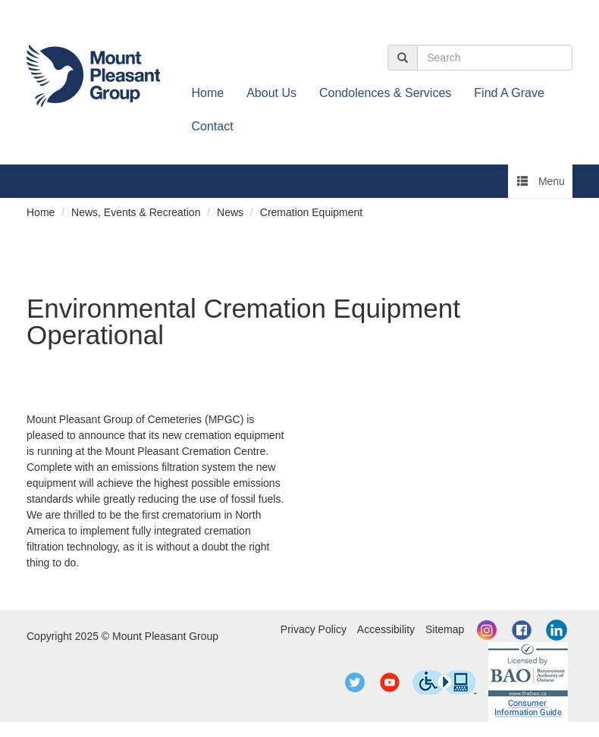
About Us (271, 92)
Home (208, 92)
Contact (213, 126)
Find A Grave (509, 92)
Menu (541, 181)
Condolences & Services (385, 92)
